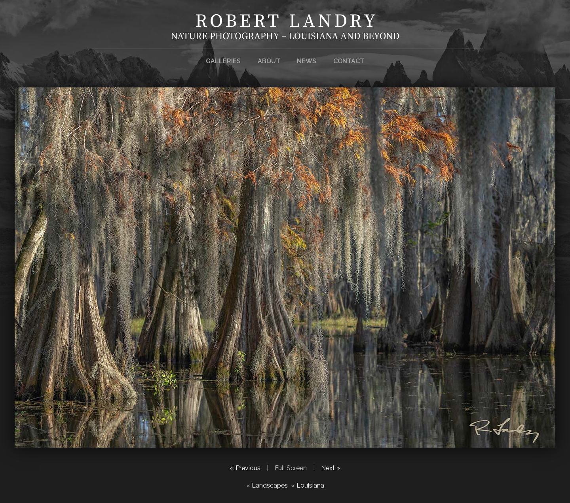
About (269, 61)
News (306, 61)
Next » (330, 468)
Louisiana (310, 485)
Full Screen (291, 468)
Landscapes (270, 485)
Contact (348, 61)
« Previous (245, 468)
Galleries (223, 61)
